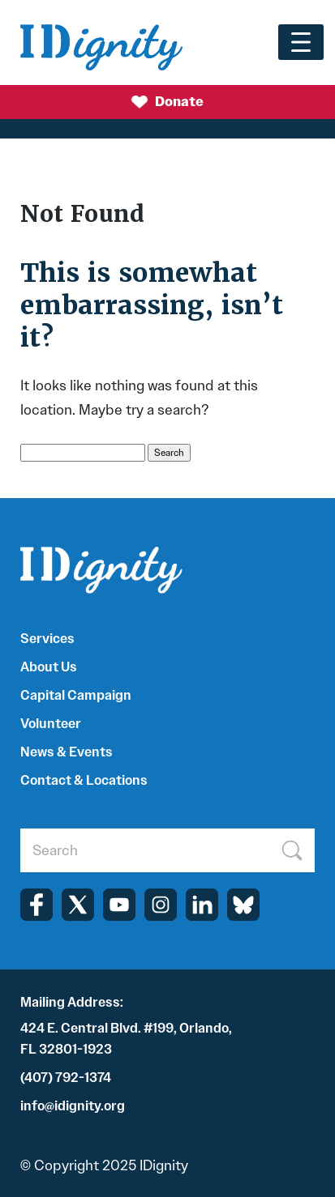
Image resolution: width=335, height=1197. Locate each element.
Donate (167, 102)
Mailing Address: (71, 1002)
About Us (48, 666)
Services (47, 638)
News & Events (66, 751)
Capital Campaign (75, 695)
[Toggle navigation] (301, 42)
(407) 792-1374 (65, 1077)
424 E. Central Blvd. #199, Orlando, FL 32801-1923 (126, 1039)
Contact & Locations (84, 780)
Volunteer (50, 723)
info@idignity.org (72, 1105)
